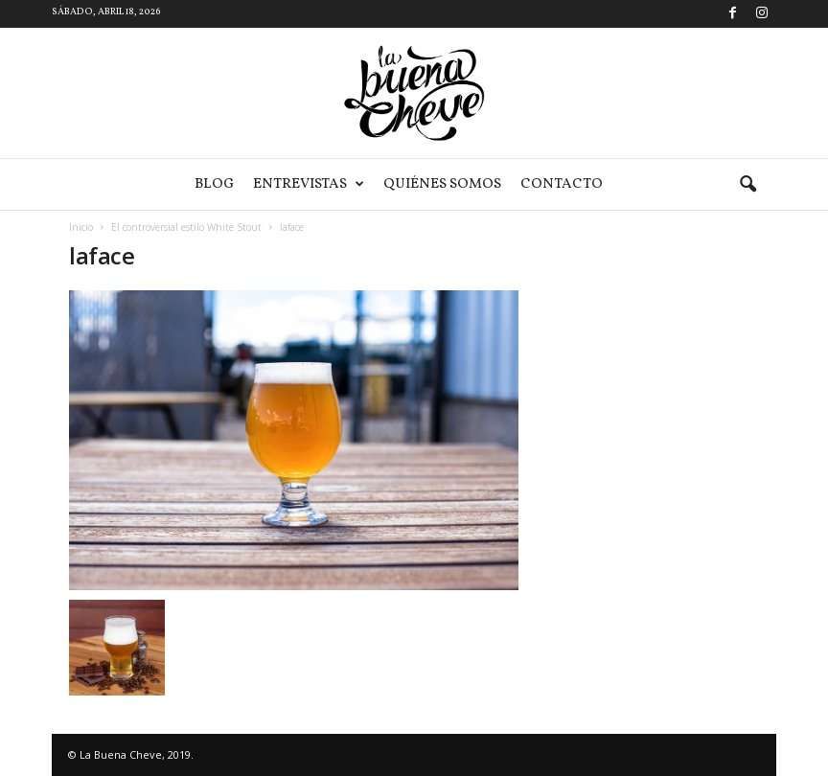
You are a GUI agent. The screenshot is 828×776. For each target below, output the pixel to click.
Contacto (561, 184)
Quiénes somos (442, 184)
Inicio (81, 227)
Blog (214, 184)
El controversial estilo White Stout (186, 227)
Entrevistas (308, 184)
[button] (747, 185)
